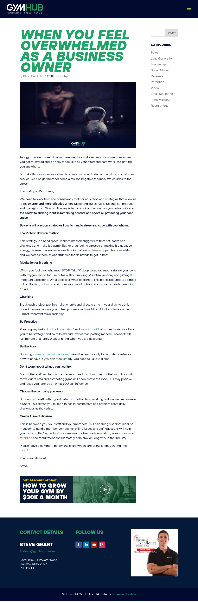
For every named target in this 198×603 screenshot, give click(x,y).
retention (26, 438)
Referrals (157, 76)
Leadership (61, 76)
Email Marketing (162, 94)
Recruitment (159, 105)
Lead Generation (162, 58)
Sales (154, 52)
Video (155, 88)
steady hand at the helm (51, 354)
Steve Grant (30, 76)
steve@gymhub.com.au (39, 551)
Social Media (160, 70)
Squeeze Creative (124, 594)
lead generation (62, 329)
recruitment (89, 329)
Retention (157, 82)
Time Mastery (160, 100)
